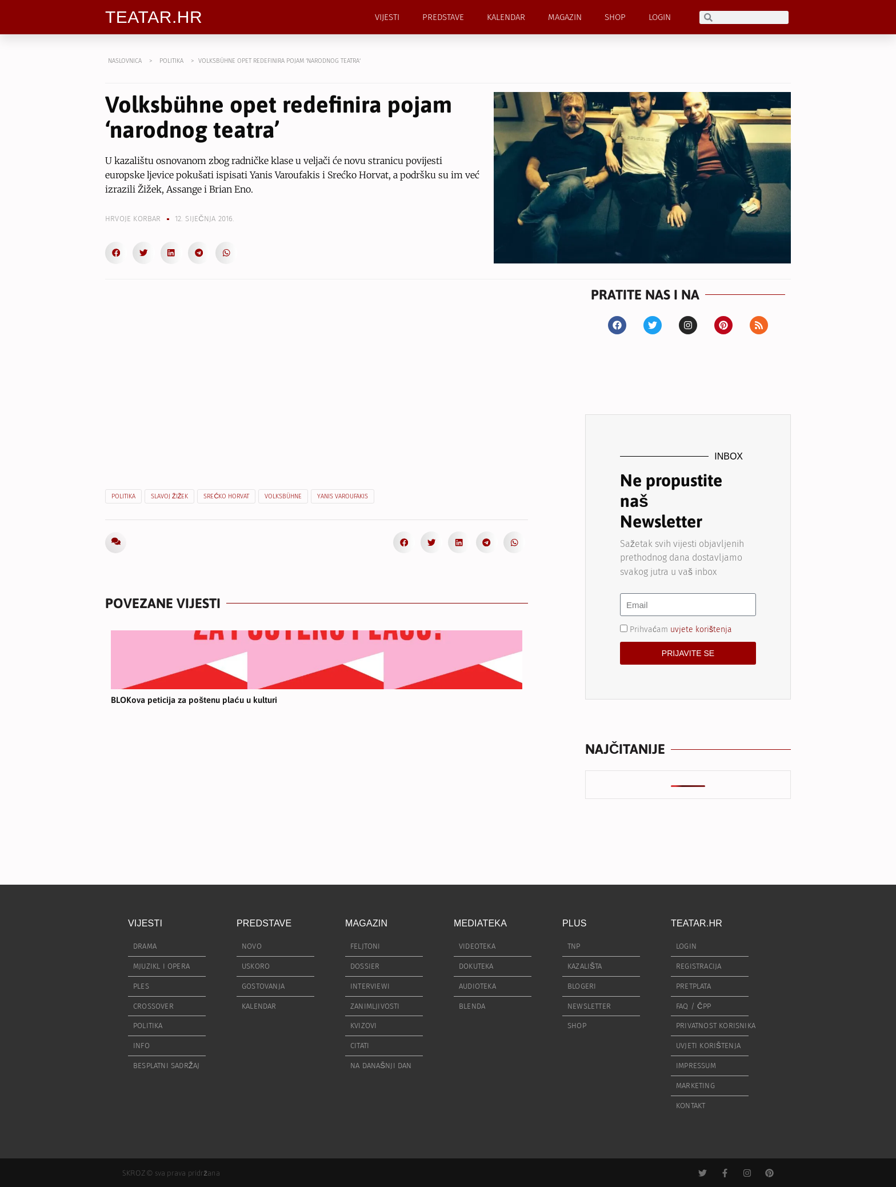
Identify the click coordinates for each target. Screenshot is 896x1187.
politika (123, 496)
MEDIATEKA (480, 923)
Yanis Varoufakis (342, 496)
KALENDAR (506, 17)
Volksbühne (283, 496)
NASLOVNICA (125, 61)
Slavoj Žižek (169, 496)
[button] (116, 252)
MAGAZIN (565, 17)
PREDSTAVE (443, 17)
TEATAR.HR (153, 16)
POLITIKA (171, 61)
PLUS (574, 923)
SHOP (615, 17)
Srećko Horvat (226, 496)
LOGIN (660, 17)
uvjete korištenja (701, 629)
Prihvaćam (681, 629)
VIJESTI (387, 17)
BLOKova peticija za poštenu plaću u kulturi (194, 700)
